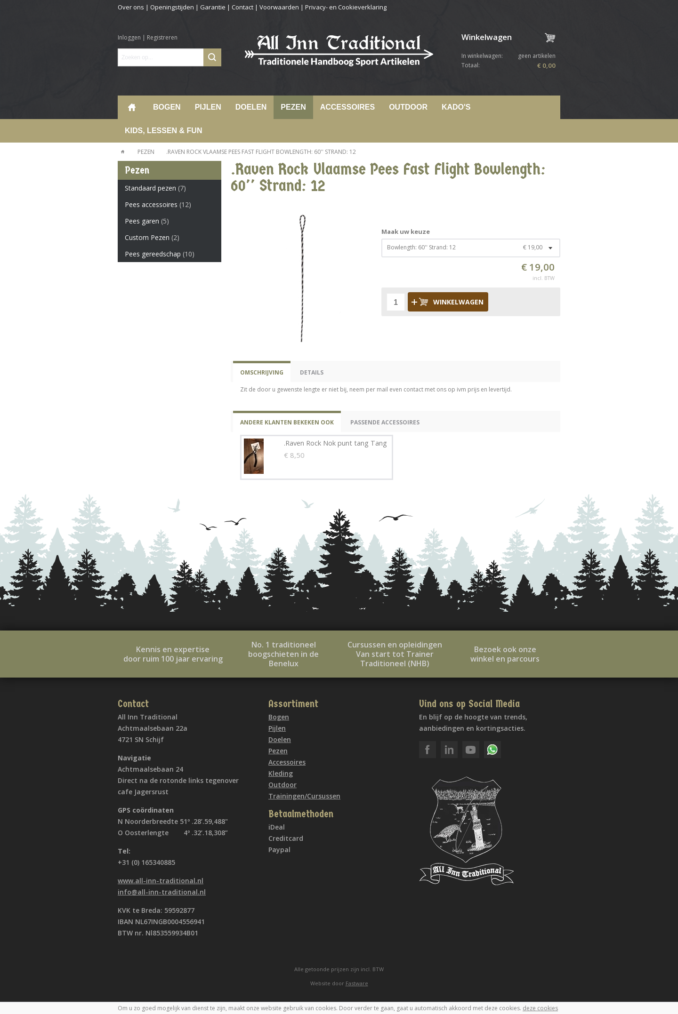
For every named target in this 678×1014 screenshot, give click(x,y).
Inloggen (129, 37)
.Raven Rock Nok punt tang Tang (335, 443)
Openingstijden (172, 7)
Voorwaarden (279, 7)
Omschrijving (261, 372)
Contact (242, 7)
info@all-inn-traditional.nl (162, 891)
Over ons (131, 7)
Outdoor (408, 107)
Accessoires (347, 107)
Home (132, 107)
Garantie (213, 7)
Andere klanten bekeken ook (287, 422)
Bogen (167, 107)
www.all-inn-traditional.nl (160, 880)
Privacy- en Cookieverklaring (346, 7)
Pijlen (208, 107)
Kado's (456, 107)
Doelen (251, 107)
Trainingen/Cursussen (304, 795)
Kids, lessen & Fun (163, 131)
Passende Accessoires (385, 422)
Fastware (357, 983)
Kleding (280, 773)
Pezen (293, 107)
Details (311, 372)
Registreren (162, 37)
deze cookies (540, 1008)
